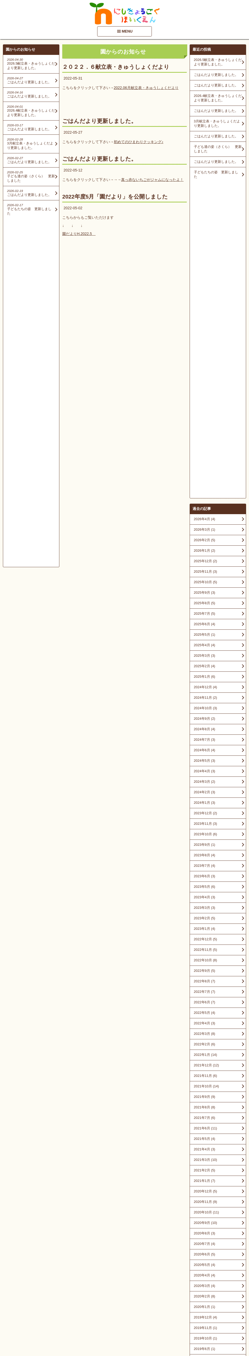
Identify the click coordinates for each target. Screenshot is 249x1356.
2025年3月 (204, 339)
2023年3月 (204, 591)
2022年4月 (204, 707)
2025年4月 (204, 329)
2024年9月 (204, 402)
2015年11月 (205, 1190)
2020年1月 (204, 991)
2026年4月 (204, 203)
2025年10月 (205, 266)
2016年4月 (204, 1169)
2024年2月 (204, 476)
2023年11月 (205, 507)
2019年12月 (205, 1001)
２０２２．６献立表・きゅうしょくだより (115, 67)
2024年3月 (204, 465)
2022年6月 (204, 686)
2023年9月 (204, 528)
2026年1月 (204, 234)
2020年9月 (205, 907)
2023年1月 (204, 612)
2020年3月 (204, 970)
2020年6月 (204, 938)
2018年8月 (204, 1075)
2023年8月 (204, 539)
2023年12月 (205, 497)
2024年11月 (205, 381)
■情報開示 (201, 1305)
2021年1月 (204, 865)
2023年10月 (205, 518)
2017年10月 (205, 1117)
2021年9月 (204, 781)
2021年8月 (204, 791)
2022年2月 (204, 728)
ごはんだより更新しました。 (99, 121)
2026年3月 (204, 213)
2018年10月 (205, 1054)
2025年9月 (204, 276)
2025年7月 (204, 297)
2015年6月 (204, 1222)
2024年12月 (205, 371)
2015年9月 (204, 1201)
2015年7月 (204, 1211)
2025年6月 (204, 308)
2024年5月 (204, 444)
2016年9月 (204, 1148)
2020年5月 (204, 949)
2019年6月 (204, 1033)
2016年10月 (205, 1138)
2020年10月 (206, 896)
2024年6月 (204, 434)
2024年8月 (204, 413)
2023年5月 (204, 570)
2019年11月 (205, 1012)
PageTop (236, 1337)
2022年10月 (205, 644)
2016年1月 (204, 1180)
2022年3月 (204, 717)
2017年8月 (204, 1127)
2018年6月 (204, 1096)
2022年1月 (205, 738)
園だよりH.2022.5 (79, 234)
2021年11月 (205, 760)
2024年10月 (205, 392)
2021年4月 (204, 833)
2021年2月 (204, 854)
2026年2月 (204, 224)
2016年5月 (204, 1159)
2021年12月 (206, 749)
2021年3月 (205, 844)
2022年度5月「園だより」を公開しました (115, 197)
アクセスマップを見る (217, 1316)
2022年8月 (204, 665)
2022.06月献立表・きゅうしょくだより (146, 88)
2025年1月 (204, 360)
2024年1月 (204, 486)
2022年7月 (204, 675)
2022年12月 (205, 623)
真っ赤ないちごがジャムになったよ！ (152, 180)
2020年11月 (205, 886)
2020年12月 (205, 875)
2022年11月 (205, 633)
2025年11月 (205, 255)
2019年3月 (204, 1043)
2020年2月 (204, 980)
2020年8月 (204, 917)
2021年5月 (204, 823)
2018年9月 (204, 1064)
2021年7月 (204, 802)
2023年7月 (204, 549)
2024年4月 (204, 455)
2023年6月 (204, 560)
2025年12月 (205, 245)
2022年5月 (204, 696)
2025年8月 (204, 287)
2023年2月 (204, 602)
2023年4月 (204, 581)
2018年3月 (204, 1106)
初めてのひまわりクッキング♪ (138, 142)
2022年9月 (204, 654)
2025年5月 (204, 318)
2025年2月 (204, 350)
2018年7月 (204, 1085)
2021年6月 (205, 812)
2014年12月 (205, 1232)
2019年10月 (205, 1022)
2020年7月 (204, 928)
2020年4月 (204, 959)
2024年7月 (204, 423)
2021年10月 (206, 770)
